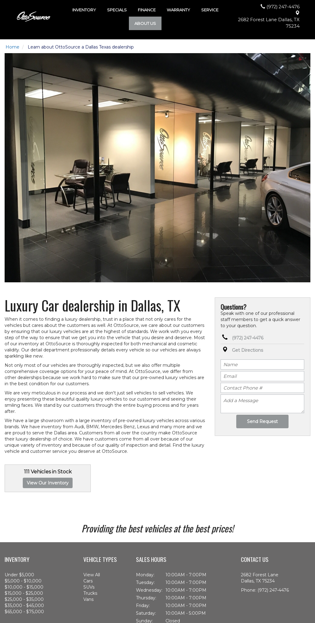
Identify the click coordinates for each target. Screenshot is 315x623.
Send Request (262, 421)
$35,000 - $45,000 (24, 605)
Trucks (90, 593)
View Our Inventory (48, 483)
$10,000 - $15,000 (24, 587)
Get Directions (247, 350)
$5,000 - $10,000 (23, 581)
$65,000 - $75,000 (24, 611)
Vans (88, 599)
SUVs (88, 587)
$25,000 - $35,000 (24, 599)
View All (91, 575)
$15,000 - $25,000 (24, 593)
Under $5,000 (19, 575)
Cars (88, 581)
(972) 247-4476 (247, 338)
